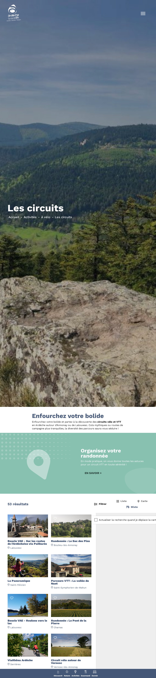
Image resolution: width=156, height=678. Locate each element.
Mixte (134, 507)
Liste (124, 501)
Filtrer (102, 504)
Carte (144, 501)
